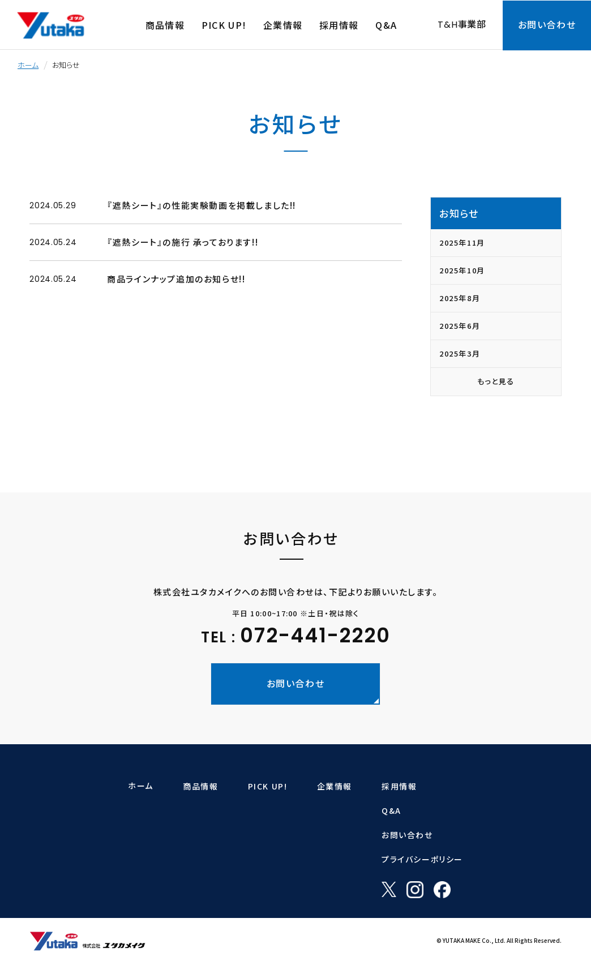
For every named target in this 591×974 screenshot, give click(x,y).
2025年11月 (462, 242)
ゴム (131, 858)
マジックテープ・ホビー (160, 874)
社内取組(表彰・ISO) (343, 890)
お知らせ (458, 213)
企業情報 (327, 786)
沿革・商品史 (330, 858)
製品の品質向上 (335, 874)
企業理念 (324, 825)
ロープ (135, 808)
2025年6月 (459, 325)
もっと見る (496, 381)
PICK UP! (253, 786)
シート (134, 825)
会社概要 (324, 841)
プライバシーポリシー (480, 859)
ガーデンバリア (257, 825)
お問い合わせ (465, 834)
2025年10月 (462, 270)
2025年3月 (459, 353)
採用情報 (456, 786)
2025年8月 (459, 298)
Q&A (449, 810)
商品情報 (142, 786)
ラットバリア (252, 808)
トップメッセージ (336, 808)
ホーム (28, 64)
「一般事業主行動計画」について (360, 907)
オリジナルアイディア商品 (164, 890)
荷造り (135, 841)
